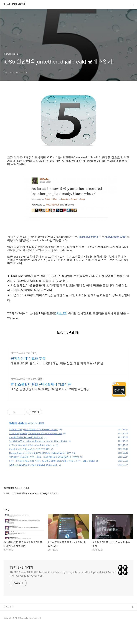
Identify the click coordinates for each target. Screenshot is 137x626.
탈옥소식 (23, 423)
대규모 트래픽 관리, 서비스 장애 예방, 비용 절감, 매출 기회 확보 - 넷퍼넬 (57, 363)
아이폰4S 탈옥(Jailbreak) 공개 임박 (26, 437)
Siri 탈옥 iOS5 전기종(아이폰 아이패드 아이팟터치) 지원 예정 (38, 441)
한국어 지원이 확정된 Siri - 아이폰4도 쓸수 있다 (32, 445)
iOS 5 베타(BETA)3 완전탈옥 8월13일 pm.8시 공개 (33, 465)
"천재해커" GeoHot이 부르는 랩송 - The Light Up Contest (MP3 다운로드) (44, 457)
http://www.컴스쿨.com (23, 378)
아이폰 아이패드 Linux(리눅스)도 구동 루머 (29, 449)
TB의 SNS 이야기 (14, 4)
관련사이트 (8, 607)
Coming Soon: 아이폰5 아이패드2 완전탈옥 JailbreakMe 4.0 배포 (40, 453)
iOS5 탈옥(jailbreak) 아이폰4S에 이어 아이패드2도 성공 (35, 433)
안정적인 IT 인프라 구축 (28, 358)
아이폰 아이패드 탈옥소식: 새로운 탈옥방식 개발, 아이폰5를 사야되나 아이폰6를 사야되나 (52, 461)
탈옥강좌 (13, 423)
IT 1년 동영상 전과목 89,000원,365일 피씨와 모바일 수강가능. (50, 389)
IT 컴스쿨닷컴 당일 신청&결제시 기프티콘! (41, 384)
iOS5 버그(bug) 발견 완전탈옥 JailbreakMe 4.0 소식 (33, 429)
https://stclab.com (20, 353)
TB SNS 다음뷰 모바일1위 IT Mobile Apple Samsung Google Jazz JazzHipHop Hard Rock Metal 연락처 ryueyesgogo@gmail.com (63, 574)
